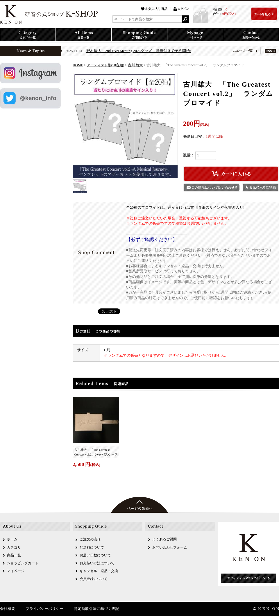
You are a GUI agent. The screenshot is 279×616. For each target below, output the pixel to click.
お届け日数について (95, 555)
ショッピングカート (22, 563)
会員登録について (94, 579)
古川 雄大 (135, 65)
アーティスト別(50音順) (105, 65)
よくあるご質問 (164, 539)
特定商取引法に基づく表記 (96, 609)
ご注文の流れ (90, 539)
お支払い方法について (97, 563)
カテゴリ (14, 547)
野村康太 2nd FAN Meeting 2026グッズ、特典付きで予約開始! (138, 51)
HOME (78, 65)
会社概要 (7, 609)
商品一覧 (14, 555)
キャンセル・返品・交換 (99, 571)
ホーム (12, 539)
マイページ (15, 571)
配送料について (92, 547)
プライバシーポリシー (44, 609)
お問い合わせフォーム (169, 547)
